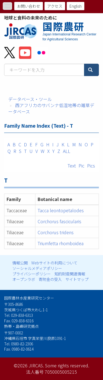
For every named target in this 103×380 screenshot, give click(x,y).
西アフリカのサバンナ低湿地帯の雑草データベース (51, 108)
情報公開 (20, 263)
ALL (66, 151)
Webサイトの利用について (54, 263)
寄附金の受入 (50, 279)
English (75, 6)
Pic (81, 165)
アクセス (54, 6)
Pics (91, 165)
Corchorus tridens (56, 232)
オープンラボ (23, 279)
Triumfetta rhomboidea (60, 243)
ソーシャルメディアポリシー (37, 268)
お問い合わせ (28, 6)
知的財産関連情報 (69, 273)
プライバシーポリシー (31, 273)
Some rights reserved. (67, 365)
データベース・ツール (30, 99)
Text (72, 165)
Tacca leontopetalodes (61, 210)
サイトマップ (76, 279)
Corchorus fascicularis (59, 221)
